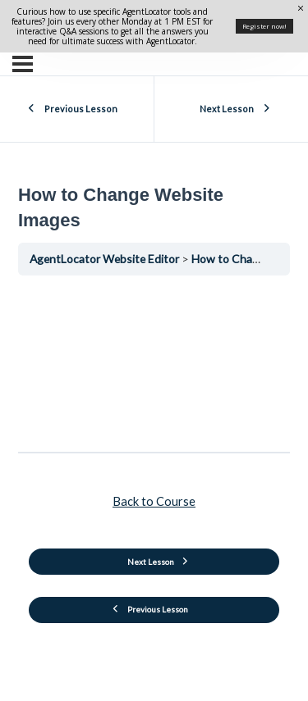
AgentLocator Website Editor (106, 259)
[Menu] (22, 63)
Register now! (264, 25)
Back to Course (154, 501)
